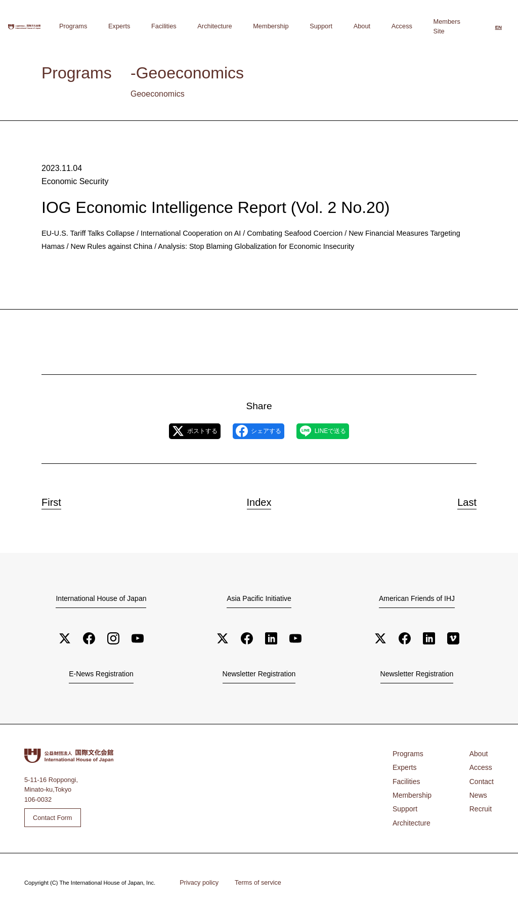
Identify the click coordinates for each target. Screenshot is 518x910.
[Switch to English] (498, 27)
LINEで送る (340, 431)
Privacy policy (197, 881)
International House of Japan (101, 598)
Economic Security (72, 181)
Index (259, 500)
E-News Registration (101, 674)
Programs (170, 26)
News (479, 791)
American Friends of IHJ (417, 598)
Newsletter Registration (259, 674)
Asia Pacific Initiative (259, 598)
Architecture (273, 26)
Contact (482, 779)
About (381, 26)
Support (353, 26)
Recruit (481, 804)
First (57, 500)
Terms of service (253, 881)
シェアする (258, 431)
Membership (316, 26)
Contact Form (52, 817)
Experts (203, 26)
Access (408, 26)
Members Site (447, 26)
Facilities (235, 26)
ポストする (177, 431)
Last (461, 500)
